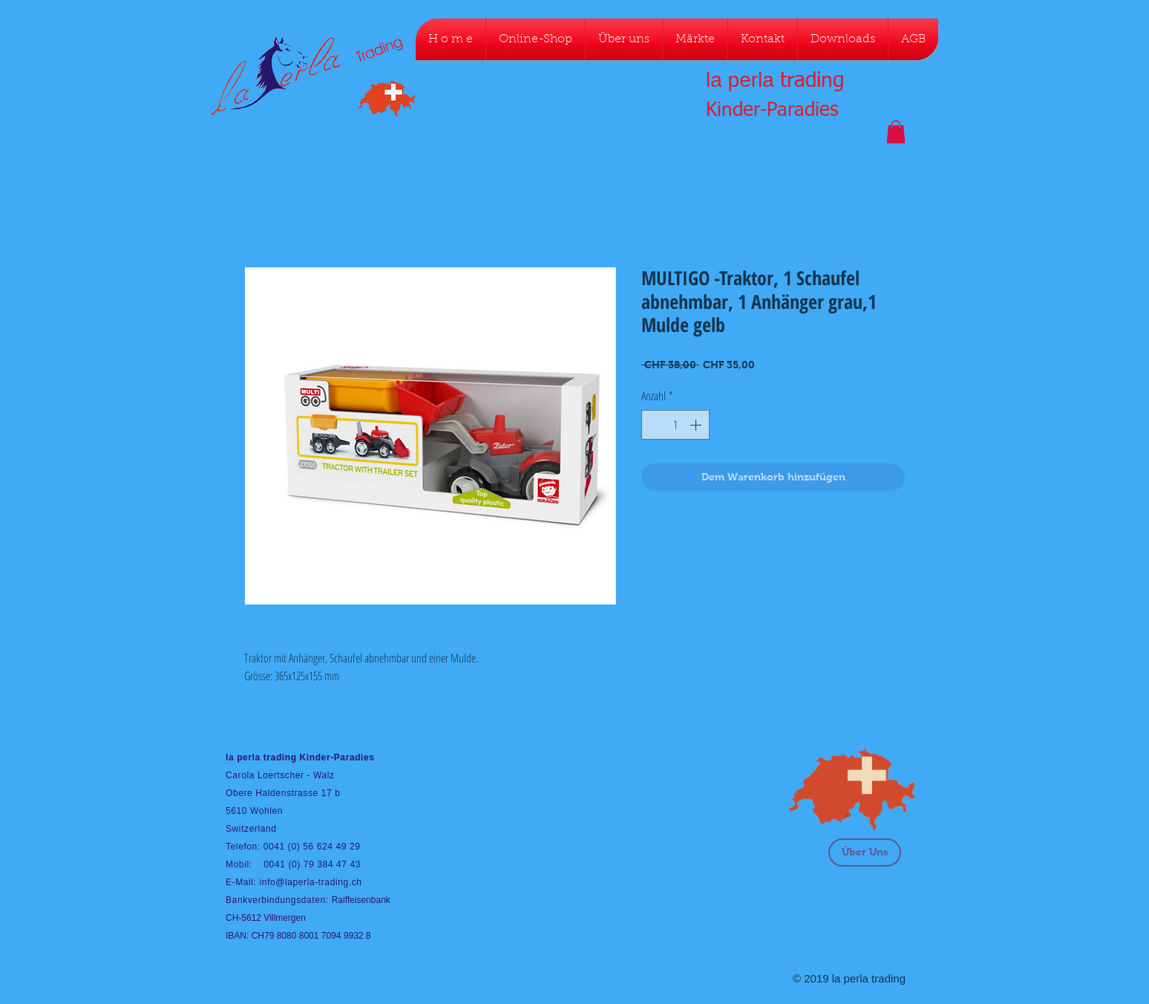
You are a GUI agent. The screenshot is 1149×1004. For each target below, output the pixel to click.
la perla (740, 79)
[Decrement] (654, 425)
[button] (896, 131)
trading (812, 81)
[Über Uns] (864, 852)
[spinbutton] (675, 425)
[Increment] (697, 425)
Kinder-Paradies (772, 110)
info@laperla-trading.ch (310, 882)
